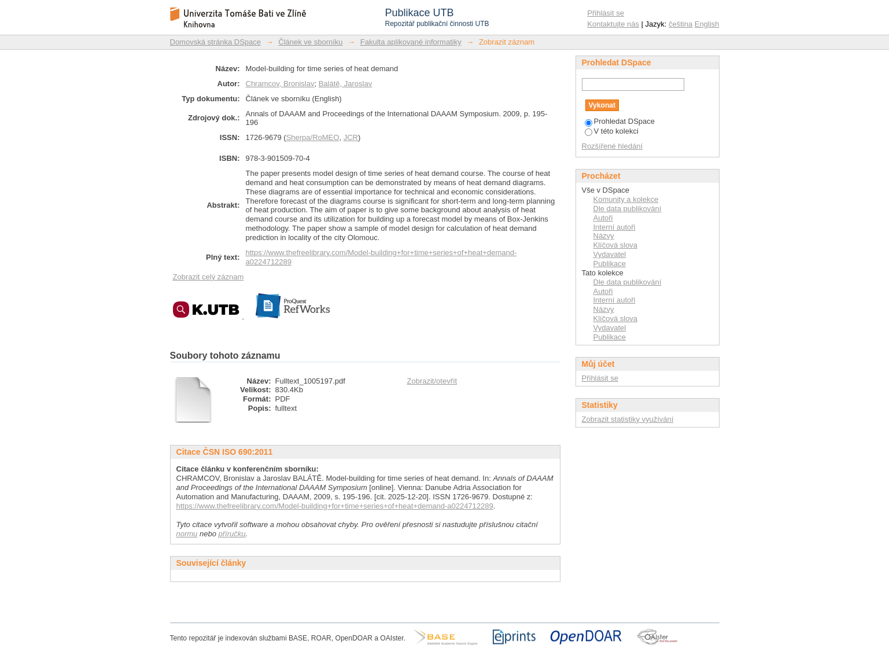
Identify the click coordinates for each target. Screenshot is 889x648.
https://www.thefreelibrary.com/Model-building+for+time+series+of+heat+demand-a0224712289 (334, 506)
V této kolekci (612, 131)
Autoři (603, 217)
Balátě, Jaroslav (345, 83)
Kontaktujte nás (613, 24)
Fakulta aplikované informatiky (411, 42)
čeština (680, 24)
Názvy (603, 235)
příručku (232, 533)
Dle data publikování (627, 208)
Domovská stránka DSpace (215, 42)
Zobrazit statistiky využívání (628, 419)
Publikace (609, 263)
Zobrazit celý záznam (208, 277)
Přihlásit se (605, 13)
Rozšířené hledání (612, 146)
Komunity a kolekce (626, 199)
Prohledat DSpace (620, 121)
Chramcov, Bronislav (280, 83)
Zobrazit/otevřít (432, 381)
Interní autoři (614, 227)
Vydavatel (609, 254)
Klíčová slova (615, 245)
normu (187, 533)
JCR (351, 137)
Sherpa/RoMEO (313, 137)
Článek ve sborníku (310, 42)
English (707, 24)
